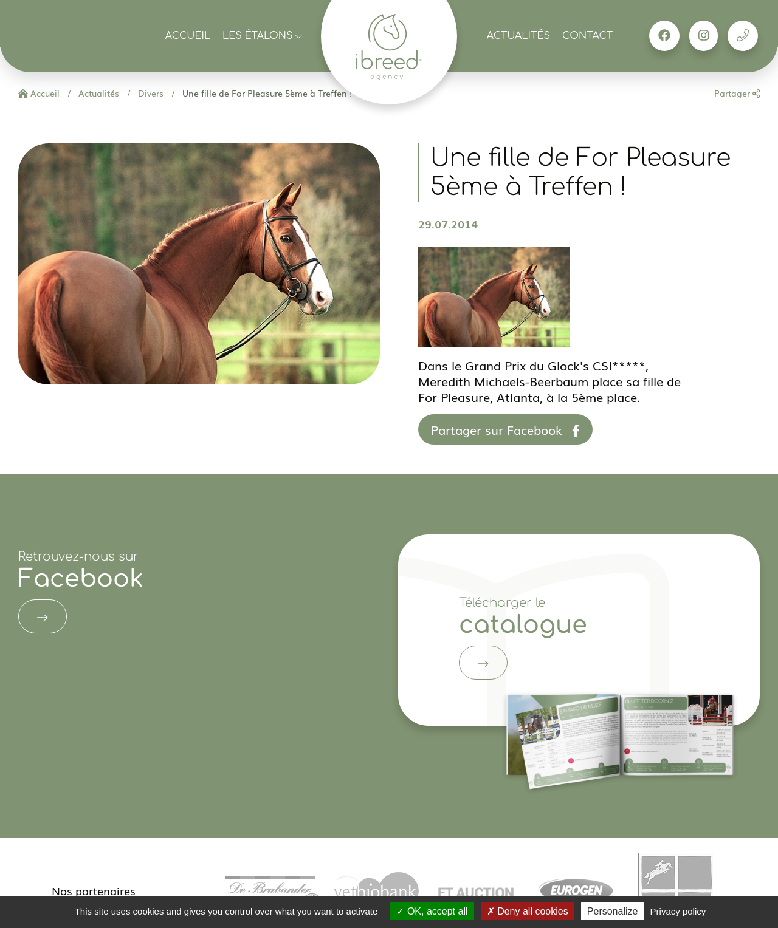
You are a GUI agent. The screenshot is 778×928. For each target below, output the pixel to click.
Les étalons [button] (262, 35)
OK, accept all (431, 911)
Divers (150, 93)
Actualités (518, 35)
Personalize (612, 911)
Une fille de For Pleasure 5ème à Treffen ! (266, 93)
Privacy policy (678, 911)
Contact (587, 35)
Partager (737, 93)
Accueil (187, 35)
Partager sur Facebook (505, 429)
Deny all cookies (527, 911)
